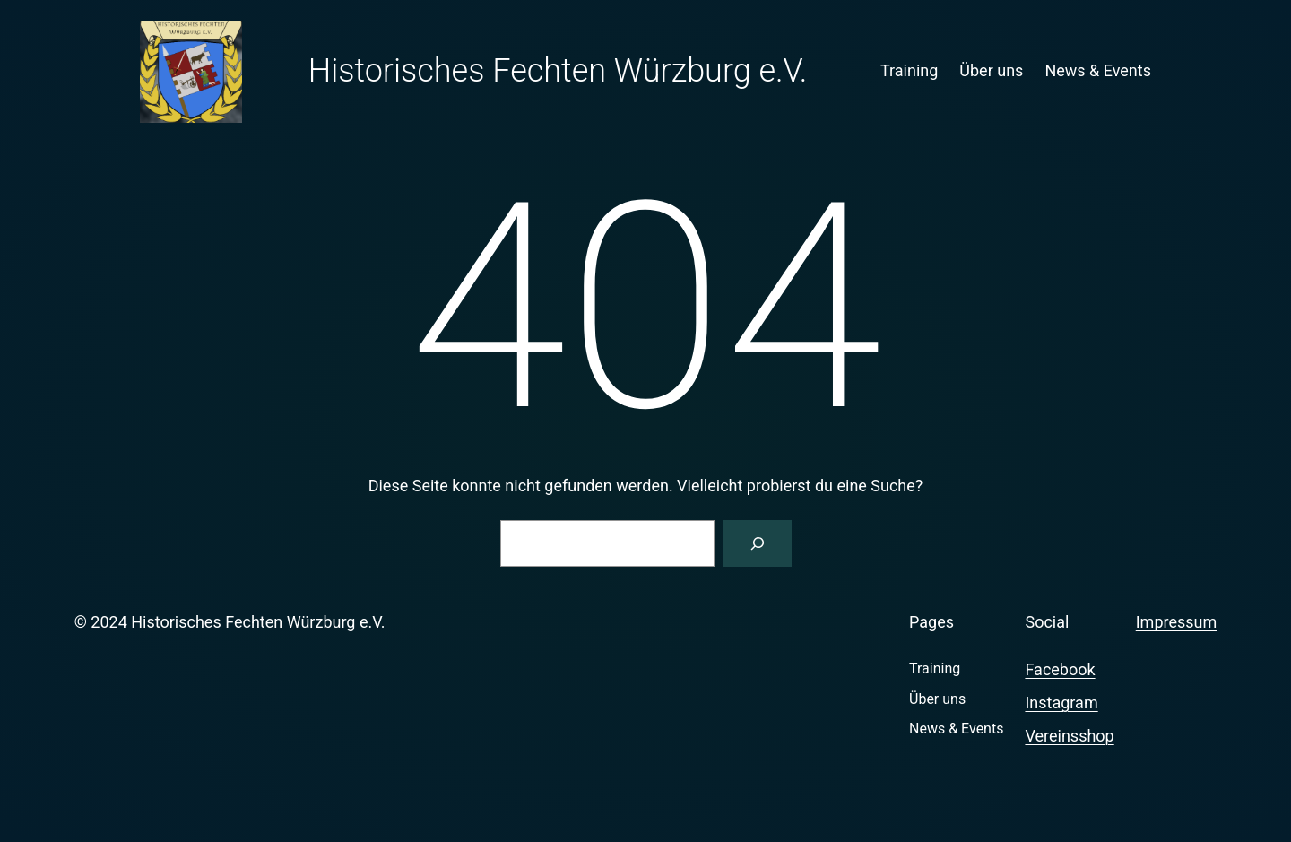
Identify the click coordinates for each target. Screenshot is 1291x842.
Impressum (1176, 621)
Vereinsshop (1069, 735)
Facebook (1060, 669)
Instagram (1061, 702)
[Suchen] (757, 543)
